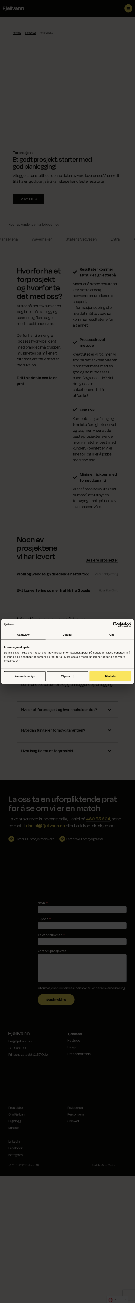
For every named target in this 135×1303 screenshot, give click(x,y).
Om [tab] (111, 634)
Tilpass (67, 676)
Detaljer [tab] (67, 634)
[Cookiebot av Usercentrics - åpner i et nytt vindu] (115, 624)
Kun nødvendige (24, 676)
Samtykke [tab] (23, 634)
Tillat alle (110, 676)
